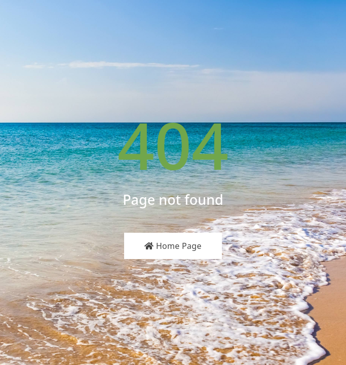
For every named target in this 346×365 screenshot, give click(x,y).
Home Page (173, 245)
